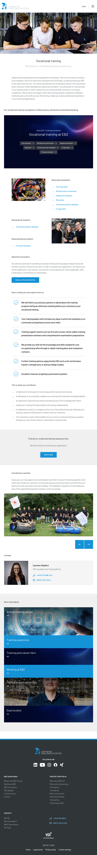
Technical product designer (46, 147)
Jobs (84, 6)
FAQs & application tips (25, 280)
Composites (54, 800)
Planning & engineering (59, 784)
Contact (7, 797)
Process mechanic (47, 152)
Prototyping (54, 787)
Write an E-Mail (60, 823)
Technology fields (57, 803)
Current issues (10, 794)
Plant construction (57, 794)
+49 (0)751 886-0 (59, 818)
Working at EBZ (10, 784)
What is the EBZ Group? (13, 781)
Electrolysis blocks (57, 797)
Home (28, 850)
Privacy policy (50, 850)
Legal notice (38, 850)
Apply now (48, 455)
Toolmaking (54, 791)
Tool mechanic (26, 143)
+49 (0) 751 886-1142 (44, 575)
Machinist (28, 147)
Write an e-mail (44, 580)
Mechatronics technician (45, 143)
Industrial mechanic (66, 143)
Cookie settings (65, 850)
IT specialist (66, 147)
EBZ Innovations (10, 787)
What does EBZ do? (57, 781)
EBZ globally (9, 791)
